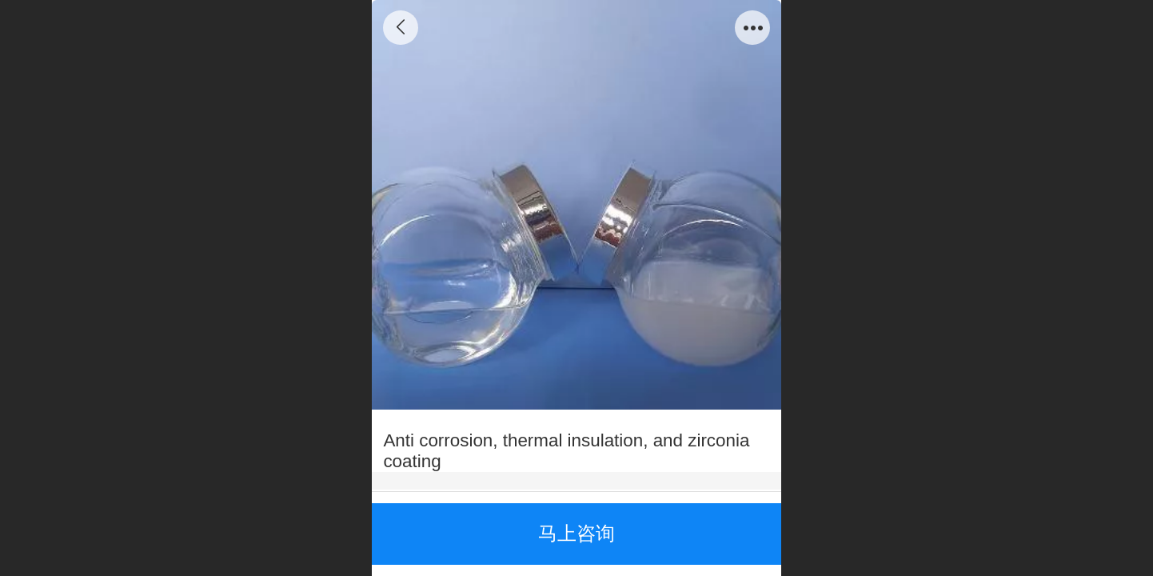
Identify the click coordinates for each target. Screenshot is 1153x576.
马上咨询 (576, 533)
